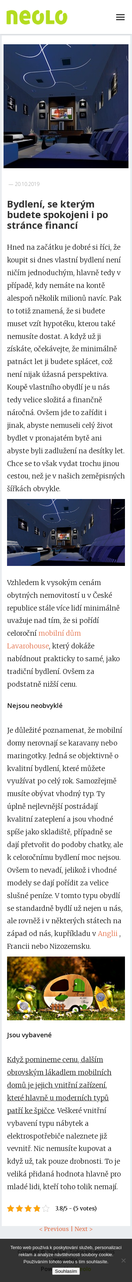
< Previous (54, 1228)
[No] (123, 1260)
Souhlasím (66, 1271)
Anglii (108, 933)
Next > (84, 1228)
